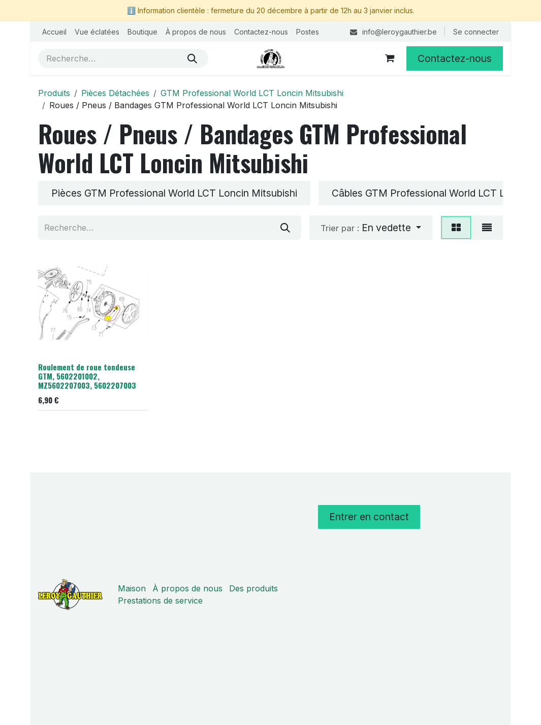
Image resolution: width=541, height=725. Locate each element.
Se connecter (476, 31)
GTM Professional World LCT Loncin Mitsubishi (252, 93)
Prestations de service (160, 600)
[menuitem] (54, 31)
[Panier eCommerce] (389, 58)
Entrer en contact (369, 517)
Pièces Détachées (115, 93)
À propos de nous (187, 588)
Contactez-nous (455, 58)
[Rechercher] (192, 58)
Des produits (253, 588)
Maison (132, 588)
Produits (54, 93)
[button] (370, 227)
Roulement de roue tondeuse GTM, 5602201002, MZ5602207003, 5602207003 (87, 376)
